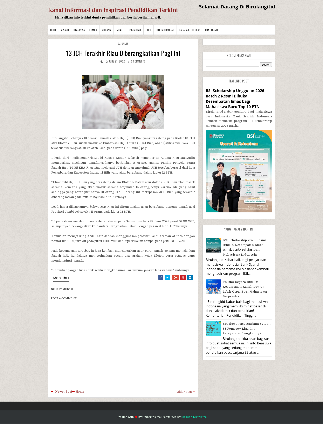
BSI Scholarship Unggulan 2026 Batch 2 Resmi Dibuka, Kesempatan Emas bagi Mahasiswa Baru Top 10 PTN (235, 98)
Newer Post (63, 391)
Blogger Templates (194, 416)
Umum (125, 43)
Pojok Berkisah (165, 30)
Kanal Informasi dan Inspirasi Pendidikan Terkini (113, 10)
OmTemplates (151, 416)
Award (65, 30)
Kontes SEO (212, 30)
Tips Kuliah (134, 30)
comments (138, 61)
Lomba (93, 30)
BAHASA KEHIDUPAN (189, 30)
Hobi (148, 30)
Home (53, 30)
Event (119, 30)
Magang (106, 30)
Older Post (184, 391)
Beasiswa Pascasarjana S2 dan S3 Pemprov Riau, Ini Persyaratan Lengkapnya (246, 328)
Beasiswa (79, 30)
